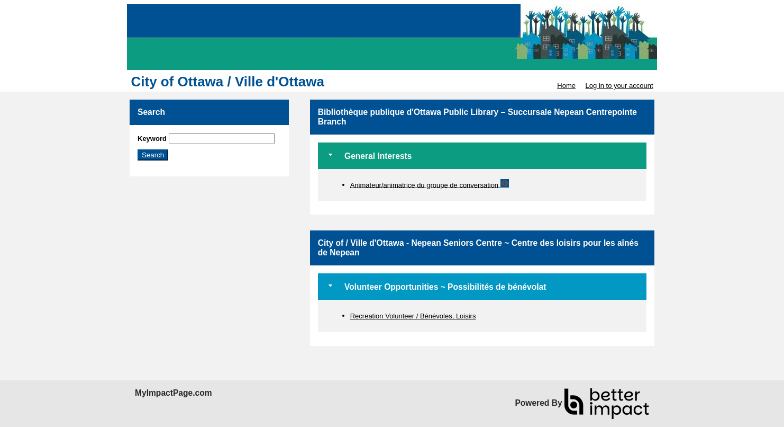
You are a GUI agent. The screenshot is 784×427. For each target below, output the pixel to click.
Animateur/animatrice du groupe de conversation (425, 185)
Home (566, 86)
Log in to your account (619, 86)
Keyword (152, 139)
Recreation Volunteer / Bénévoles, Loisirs (413, 316)
